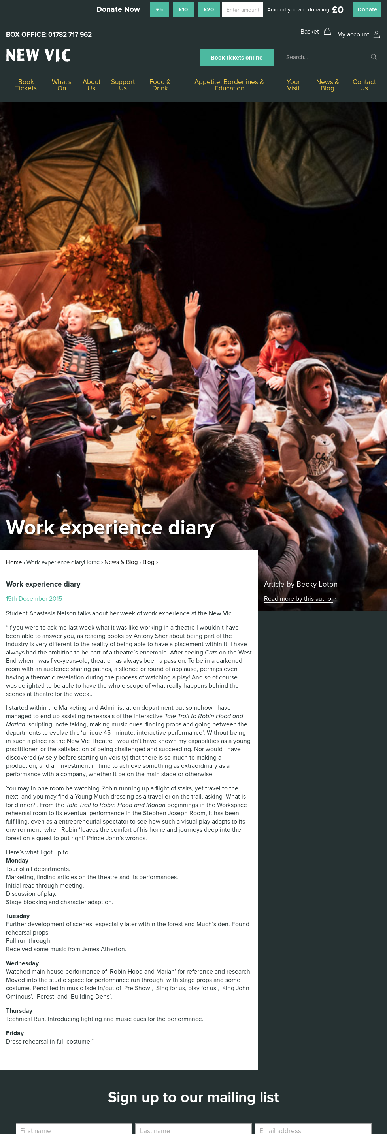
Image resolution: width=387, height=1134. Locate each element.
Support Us (123, 85)
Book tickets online (236, 57)
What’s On (62, 85)
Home (14, 562)
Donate (367, 9)
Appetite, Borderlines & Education (229, 85)
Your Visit (293, 85)
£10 (183, 9)
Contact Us (364, 85)
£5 (159, 9)
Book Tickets (26, 85)
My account (353, 34)
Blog (149, 562)
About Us (91, 85)
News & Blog (327, 85)
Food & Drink (160, 85)
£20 (209, 9)
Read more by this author (298, 598)
